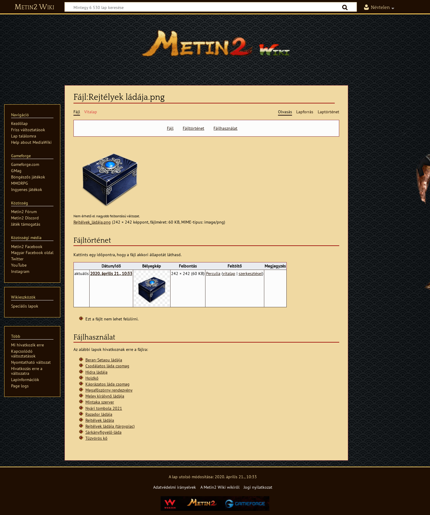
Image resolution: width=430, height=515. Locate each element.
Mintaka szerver (99, 402)
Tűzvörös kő (96, 438)
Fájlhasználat (225, 128)
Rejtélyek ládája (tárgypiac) (110, 426)
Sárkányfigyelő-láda (103, 432)
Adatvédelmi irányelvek (174, 487)
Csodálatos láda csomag (107, 366)
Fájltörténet (193, 128)
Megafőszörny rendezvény (109, 390)
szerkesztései (250, 273)
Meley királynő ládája (104, 396)
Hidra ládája (96, 372)
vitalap (229, 273)
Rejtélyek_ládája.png (92, 222)
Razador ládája (98, 414)
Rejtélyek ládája (99, 420)
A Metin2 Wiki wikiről (219, 487)
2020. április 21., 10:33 (111, 273)
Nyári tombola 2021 (103, 408)
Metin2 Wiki (34, 7)
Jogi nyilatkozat (258, 487)
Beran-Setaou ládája (103, 360)
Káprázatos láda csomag (107, 384)
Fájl (170, 128)
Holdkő (92, 378)
